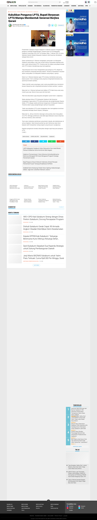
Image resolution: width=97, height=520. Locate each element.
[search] (44, 2)
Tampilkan (61, 207)
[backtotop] (48, 501)
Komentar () (61, 25)
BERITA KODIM (24, 504)
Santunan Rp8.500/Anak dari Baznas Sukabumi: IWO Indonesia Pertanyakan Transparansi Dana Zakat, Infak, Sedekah (79, 411)
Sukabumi (30, 5)
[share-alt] (26, 141)
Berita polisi (39, 506)
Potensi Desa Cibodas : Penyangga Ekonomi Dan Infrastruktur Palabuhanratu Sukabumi (78, 434)
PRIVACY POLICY (58, 515)
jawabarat (66, 5)
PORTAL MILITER (22, 5)
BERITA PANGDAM (55, 504)
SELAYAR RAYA (46, 5)
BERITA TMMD (10, 506)
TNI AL (22, 510)
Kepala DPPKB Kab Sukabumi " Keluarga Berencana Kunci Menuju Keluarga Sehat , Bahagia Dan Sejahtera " (41, 238)
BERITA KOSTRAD (40, 504)
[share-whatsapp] (55, 25)
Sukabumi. (73, 5)
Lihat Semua (36, 265)
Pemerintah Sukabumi (56, 5)
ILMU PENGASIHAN (25, 508)
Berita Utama (13, 5)
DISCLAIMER (51, 515)
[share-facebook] (49, 25)
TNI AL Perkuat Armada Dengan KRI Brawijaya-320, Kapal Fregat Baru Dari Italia (76, 481)
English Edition (11, 508)
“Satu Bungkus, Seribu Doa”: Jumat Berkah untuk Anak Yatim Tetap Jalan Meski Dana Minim (78, 418)
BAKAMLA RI (9, 504)
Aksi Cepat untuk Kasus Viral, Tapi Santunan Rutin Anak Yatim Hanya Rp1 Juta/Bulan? (79, 440)
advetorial (81, 5)
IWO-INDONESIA (37, 5)
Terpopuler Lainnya (77, 446)
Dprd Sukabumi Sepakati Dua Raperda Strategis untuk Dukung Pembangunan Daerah (43, 247)
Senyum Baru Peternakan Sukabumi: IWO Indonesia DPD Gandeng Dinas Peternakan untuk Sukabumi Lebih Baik (79, 426)
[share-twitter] (52, 25)
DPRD (86, 5)
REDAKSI (32, 515)
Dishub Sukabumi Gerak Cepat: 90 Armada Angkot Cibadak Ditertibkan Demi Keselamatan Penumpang (43, 229)
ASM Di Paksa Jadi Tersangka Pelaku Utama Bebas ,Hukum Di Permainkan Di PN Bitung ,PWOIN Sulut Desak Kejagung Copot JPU (77, 474)
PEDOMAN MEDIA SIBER (41, 515)
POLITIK (38, 508)
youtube (65, 515)
